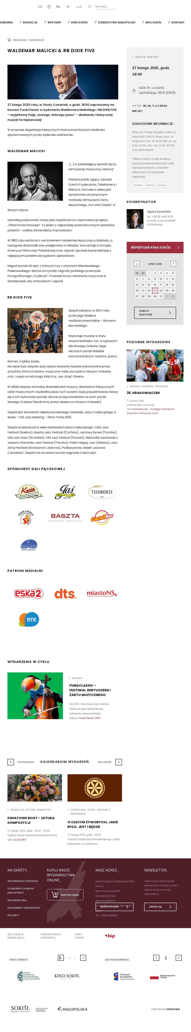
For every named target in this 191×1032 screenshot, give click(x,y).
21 (143, 290)
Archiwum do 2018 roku (22, 881)
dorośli (150, 185)
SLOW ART (20, 839)
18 (167, 284)
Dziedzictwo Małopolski (116, 22)
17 (161, 284)
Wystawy (54, 22)
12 (173, 279)
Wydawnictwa (16, 900)
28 (143, 296)
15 (149, 284)
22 (149, 290)
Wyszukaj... (113, 6)
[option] (62, 82)
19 (173, 284)
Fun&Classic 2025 (90, 718)
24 (161, 290)
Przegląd (161, 386)
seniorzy (161, 185)
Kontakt (178, 22)
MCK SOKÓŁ (153, 22)
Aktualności (20, 39)
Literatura (78, 809)
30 (155, 296)
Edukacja (30, 22)
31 (161, 296)
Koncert (153, 56)
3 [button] (68, 958)
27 (137, 296)
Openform (173, 1009)
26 (173, 290)
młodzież (138, 185)
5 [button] (74, 958)
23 (155, 290)
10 (161, 279)
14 (143, 284)
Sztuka (30, 809)
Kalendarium (36, 39)
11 (167, 279)
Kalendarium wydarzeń (64, 761)
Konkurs (148, 386)
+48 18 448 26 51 (162, 216)
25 (167, 290)
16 (155, 284)
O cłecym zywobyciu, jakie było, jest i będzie (93, 824)
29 (149, 296)
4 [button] (70, 958)
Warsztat (44, 809)
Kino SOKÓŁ (79, 22)
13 (137, 284)
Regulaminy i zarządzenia (23, 908)
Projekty (13, 915)
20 (137, 290)
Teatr (91, 809)
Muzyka (77, 678)
